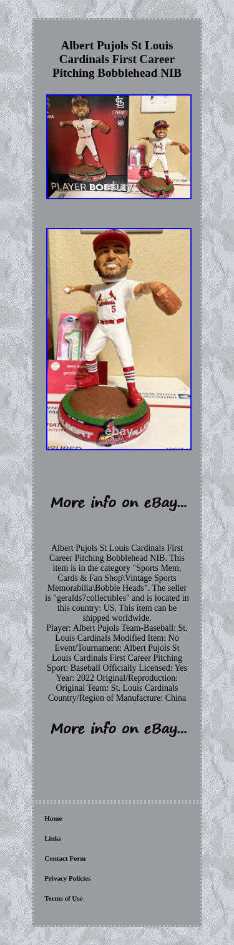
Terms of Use (63, 898)
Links (52, 838)
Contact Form (64, 858)
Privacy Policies (67, 878)
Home (53, 818)
